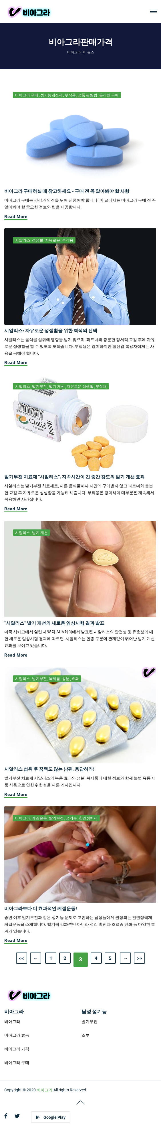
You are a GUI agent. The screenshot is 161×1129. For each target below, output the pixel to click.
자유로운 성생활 (80, 386)
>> (135, 958)
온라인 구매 (109, 95)
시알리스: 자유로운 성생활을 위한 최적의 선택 (50, 330)
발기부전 (39, 386)
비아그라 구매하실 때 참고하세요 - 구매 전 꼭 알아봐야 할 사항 (66, 191)
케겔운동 (39, 818)
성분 (65, 679)
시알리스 (22, 240)
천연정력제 (88, 818)
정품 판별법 (87, 95)
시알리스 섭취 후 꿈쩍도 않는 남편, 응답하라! (49, 768)
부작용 (70, 95)
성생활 (37, 240)
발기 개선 (57, 386)
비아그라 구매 (26, 95)
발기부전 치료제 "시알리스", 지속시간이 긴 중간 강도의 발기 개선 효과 (74, 476)
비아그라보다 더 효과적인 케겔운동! (40, 908)
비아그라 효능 (16, 1035)
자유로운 (52, 240)
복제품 (54, 679)
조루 (86, 1035)
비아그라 (74, 52)
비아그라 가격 (16, 1049)
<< (25, 958)
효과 (75, 679)
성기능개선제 (51, 95)
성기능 (71, 818)
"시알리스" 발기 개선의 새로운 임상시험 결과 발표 (54, 623)
